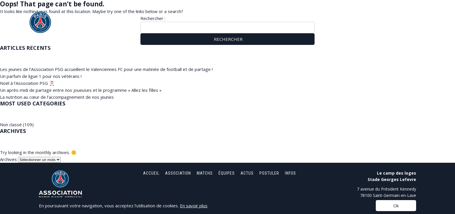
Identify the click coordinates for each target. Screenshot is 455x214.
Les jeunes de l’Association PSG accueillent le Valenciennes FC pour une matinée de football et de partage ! (106, 69)
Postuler (402, 14)
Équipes (350, 14)
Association (291, 14)
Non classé (11, 124)
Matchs (323, 14)
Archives (8, 159)
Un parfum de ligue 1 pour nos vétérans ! (41, 76)
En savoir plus (193, 205)
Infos (429, 14)
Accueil (260, 14)
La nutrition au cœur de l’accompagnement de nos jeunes (57, 97)
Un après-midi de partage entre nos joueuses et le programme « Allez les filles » (81, 90)
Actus (375, 14)
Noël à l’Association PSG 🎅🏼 (27, 83)
